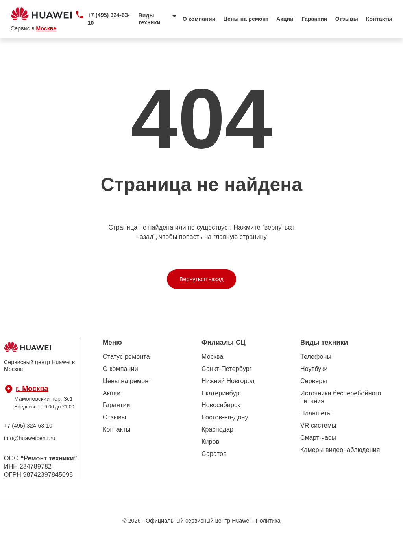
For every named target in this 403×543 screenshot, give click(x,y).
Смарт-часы (318, 437)
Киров (210, 441)
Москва (213, 356)
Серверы (313, 381)
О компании (199, 19)
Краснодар (217, 429)
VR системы (318, 425)
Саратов (214, 453)
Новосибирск (221, 405)
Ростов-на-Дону (225, 417)
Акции (285, 19)
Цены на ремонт (245, 19)
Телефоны (315, 356)
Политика (268, 520)
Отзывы (346, 19)
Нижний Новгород (228, 381)
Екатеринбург (222, 393)
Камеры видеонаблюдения (340, 450)
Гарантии (314, 19)
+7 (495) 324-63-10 (109, 19)
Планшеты (316, 413)
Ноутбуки (314, 368)
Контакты (379, 19)
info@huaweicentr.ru (29, 438)
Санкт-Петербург (227, 368)
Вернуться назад (201, 279)
